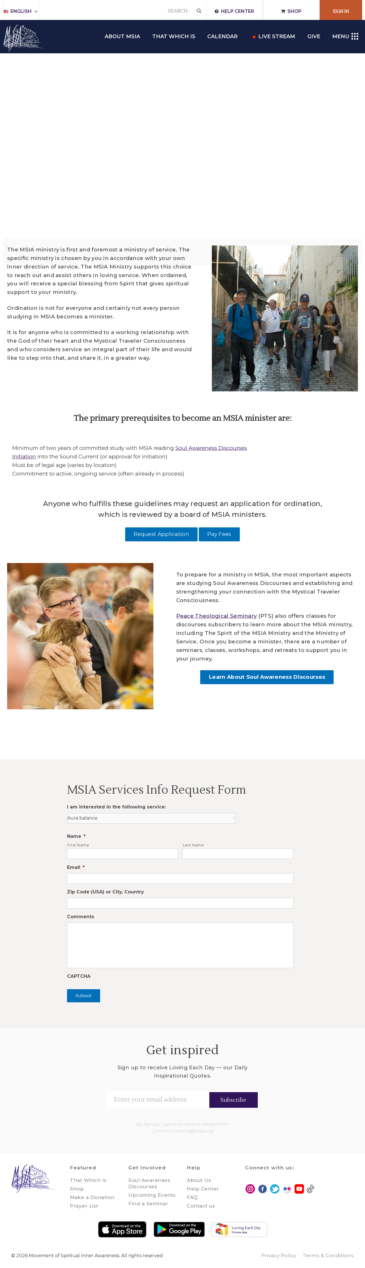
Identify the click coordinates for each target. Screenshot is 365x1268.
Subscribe (233, 1100)
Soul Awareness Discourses (211, 448)
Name (76, 836)
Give (313, 36)
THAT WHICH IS (173, 36)
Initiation (24, 456)
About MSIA (122, 36)
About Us (199, 1180)
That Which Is (88, 1180)
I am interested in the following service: (116, 807)
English (23, 11)
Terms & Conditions (328, 1255)
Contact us (201, 1206)
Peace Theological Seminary (216, 616)
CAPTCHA (78, 976)
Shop (294, 11)
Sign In (341, 11)
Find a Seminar (148, 1203)
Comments (80, 916)
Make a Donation (92, 1197)
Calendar (222, 36)
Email (76, 867)
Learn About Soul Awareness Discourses (267, 677)
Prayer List (84, 1206)
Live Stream (276, 36)
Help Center (237, 11)
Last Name (193, 845)
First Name (78, 845)
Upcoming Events (152, 1195)
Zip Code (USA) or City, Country (105, 892)
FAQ (192, 1197)
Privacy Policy (278, 1255)
